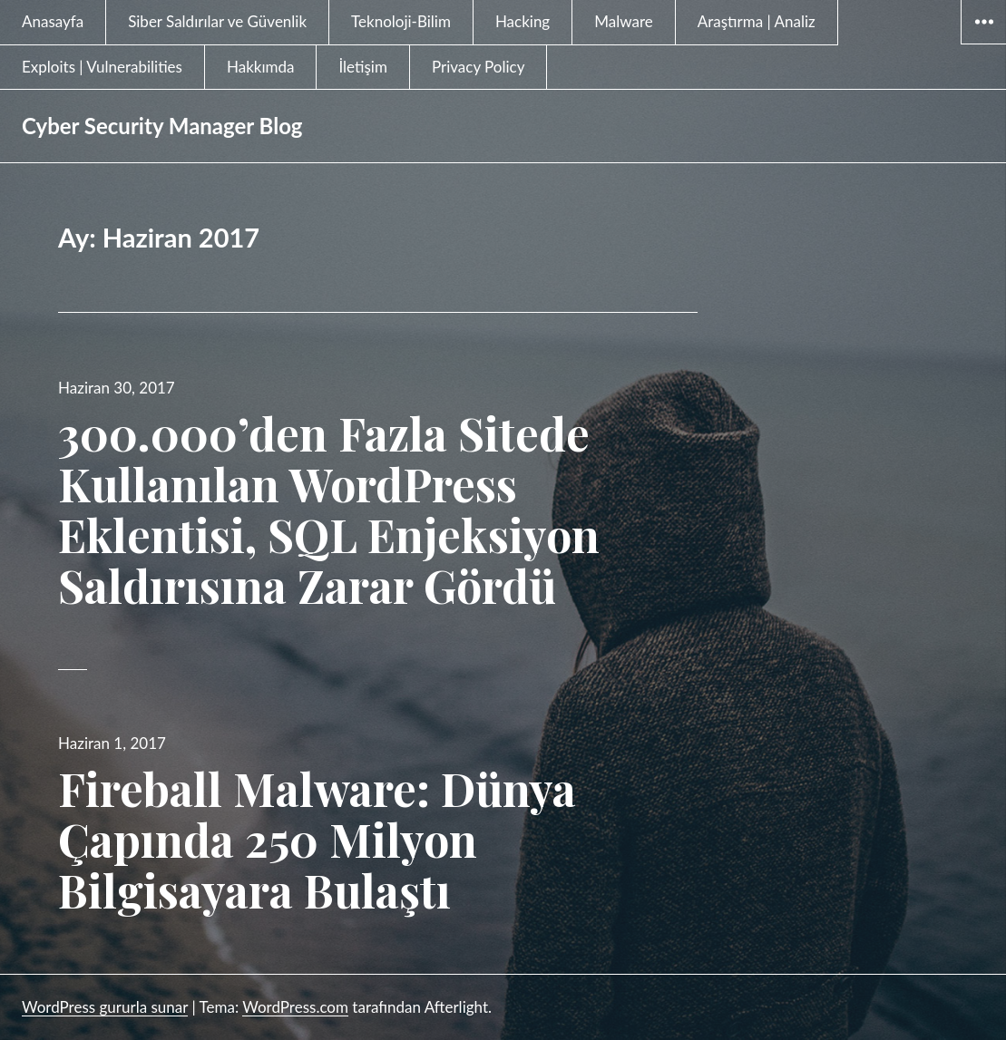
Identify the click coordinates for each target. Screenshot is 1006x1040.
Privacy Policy (478, 66)
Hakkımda (261, 66)
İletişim (362, 66)
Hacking (522, 21)
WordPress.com (295, 1006)
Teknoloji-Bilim (401, 21)
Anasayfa (52, 21)
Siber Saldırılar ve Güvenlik (217, 21)
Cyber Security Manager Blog (162, 125)
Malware (623, 21)
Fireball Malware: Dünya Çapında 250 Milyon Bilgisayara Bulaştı (317, 839)
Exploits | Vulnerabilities (102, 66)
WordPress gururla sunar (105, 1006)
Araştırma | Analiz (757, 21)
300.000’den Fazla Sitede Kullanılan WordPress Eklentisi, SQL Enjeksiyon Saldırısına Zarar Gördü (329, 509)
